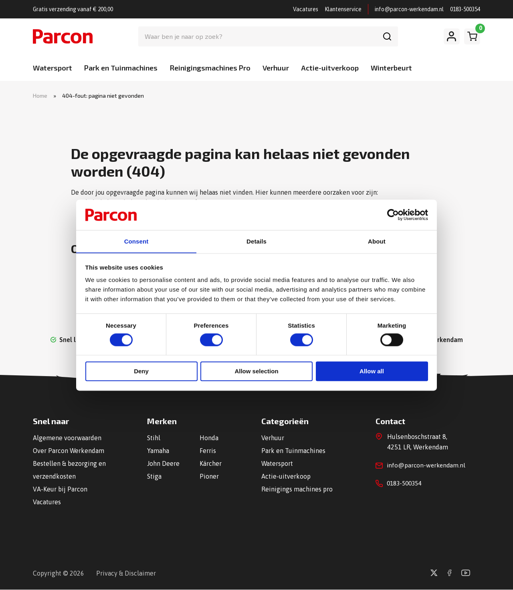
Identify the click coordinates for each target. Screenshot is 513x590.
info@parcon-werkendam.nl (409, 9)
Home (40, 95)
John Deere (163, 463)
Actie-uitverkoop (330, 67)
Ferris (208, 451)
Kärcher (211, 463)
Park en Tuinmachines (121, 67)
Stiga (154, 476)
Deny (141, 371)
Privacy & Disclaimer (126, 573)
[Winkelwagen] (472, 36)
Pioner (209, 476)
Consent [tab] (136, 241)
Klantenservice (343, 9)
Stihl (153, 438)
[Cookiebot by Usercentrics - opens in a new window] (393, 214)
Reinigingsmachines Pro (210, 67)
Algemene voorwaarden (67, 438)
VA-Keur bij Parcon (60, 489)
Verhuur (276, 67)
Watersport (52, 67)
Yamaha (158, 451)
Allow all (372, 371)
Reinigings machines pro (297, 489)
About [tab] (377, 241)
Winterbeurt (391, 67)
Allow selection (256, 371)
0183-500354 (465, 9)
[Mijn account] (452, 36)
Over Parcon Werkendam (69, 451)
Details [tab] (256, 241)
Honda (209, 438)
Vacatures (305, 9)
